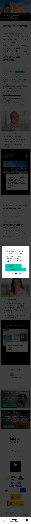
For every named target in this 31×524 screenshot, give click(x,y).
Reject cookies (13, 266)
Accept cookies (15, 269)
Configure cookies (15, 273)
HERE (7, 262)
